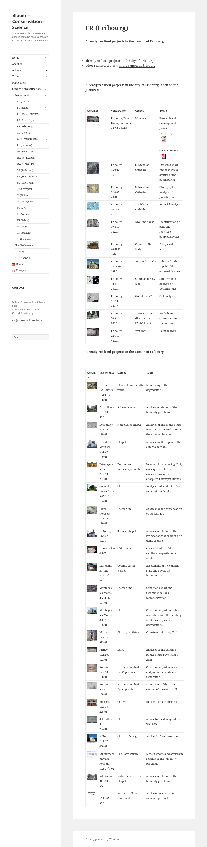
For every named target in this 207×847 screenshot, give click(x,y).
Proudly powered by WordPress (103, 839)
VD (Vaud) (23, 214)
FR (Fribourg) (25, 126)
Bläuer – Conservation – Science (28, 21)
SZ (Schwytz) (24, 189)
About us (17, 64)
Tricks (15, 76)
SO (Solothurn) (25, 182)
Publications (19, 82)
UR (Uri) (21, 207)
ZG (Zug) (22, 226)
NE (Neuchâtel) (25, 151)
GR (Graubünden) (27, 139)
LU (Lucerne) (24, 145)
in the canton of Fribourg (137, 65)
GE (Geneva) (24, 132)
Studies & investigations (27, 89)
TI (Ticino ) (23, 195)
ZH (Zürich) (24, 233)
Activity (16, 70)
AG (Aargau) (24, 101)
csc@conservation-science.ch (28, 320)
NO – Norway (22, 258)
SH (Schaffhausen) (27, 176)
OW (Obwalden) (26, 164)
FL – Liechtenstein (25, 245)
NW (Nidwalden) (26, 157)
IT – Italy (19, 251)
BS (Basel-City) (25, 120)
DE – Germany (23, 239)
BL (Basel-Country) (28, 114)
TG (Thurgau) (25, 201)
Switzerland (22, 95)
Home (15, 57)
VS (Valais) (23, 220)
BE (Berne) (23, 107)
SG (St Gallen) (25, 170)
